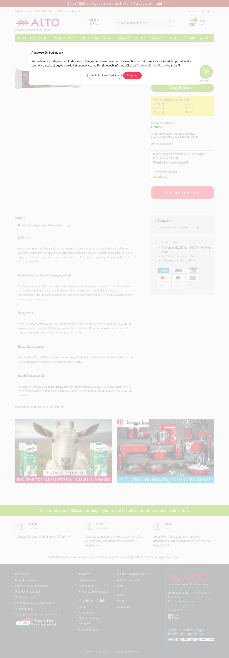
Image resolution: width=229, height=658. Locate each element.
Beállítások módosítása (104, 75)
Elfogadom (132, 75)
